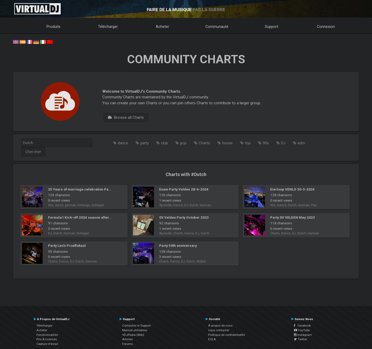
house (227, 143)
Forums (127, 344)
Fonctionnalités (47, 335)
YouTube (302, 330)
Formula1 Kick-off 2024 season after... (80, 217)
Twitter (300, 339)
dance (123, 143)
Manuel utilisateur (134, 330)
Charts (204, 143)
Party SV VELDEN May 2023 (292, 217)
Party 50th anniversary (178, 245)
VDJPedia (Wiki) (133, 335)
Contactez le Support (136, 325)
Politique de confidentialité (226, 335)
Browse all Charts (126, 117)
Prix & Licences (46, 339)
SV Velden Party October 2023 (184, 217)
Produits (53, 27)
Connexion (326, 27)
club (164, 143)
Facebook (302, 325)
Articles (127, 339)
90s (266, 143)
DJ (283, 143)
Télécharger (108, 27)
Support (271, 27)
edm (301, 143)
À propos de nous (220, 325)
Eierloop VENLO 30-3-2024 (292, 189)
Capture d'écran (47, 344)
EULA (212, 339)
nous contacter (218, 330)
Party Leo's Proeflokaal (67, 245)
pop (183, 143)
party (144, 143)
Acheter (162, 27)
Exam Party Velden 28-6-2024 (183, 189)
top (248, 143)
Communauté (216, 27)
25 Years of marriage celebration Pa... (80, 189)
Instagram (303, 335)
